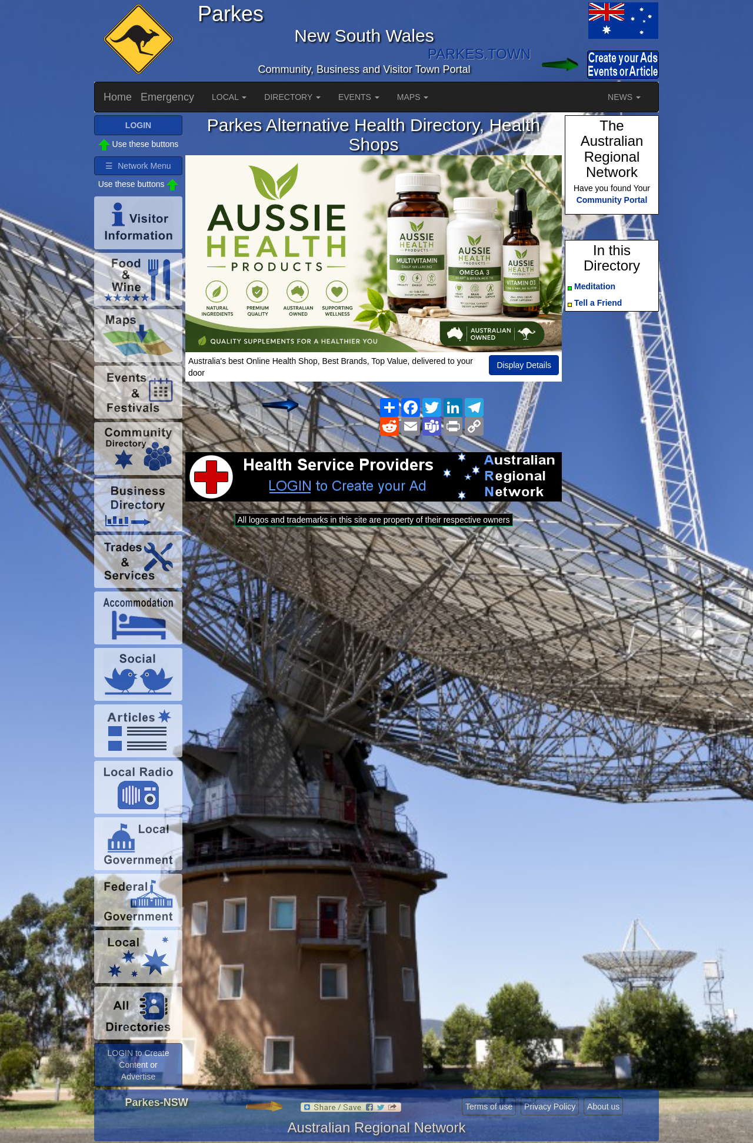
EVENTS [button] (358, 97)
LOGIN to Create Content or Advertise (138, 1064)
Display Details (524, 365)
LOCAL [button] (229, 97)
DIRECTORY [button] (292, 97)
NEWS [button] (624, 97)
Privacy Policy (549, 1106)
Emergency (167, 97)
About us (603, 1106)
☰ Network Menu (138, 166)
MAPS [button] (413, 97)
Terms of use (488, 1106)
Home (118, 97)
